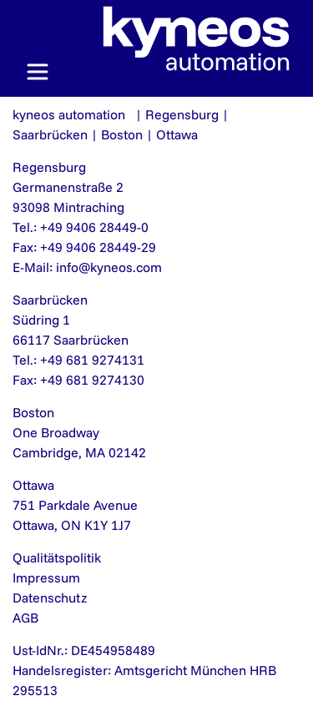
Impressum (46, 577)
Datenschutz (50, 597)
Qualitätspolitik (57, 557)
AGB (25, 617)
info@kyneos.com (109, 267)
